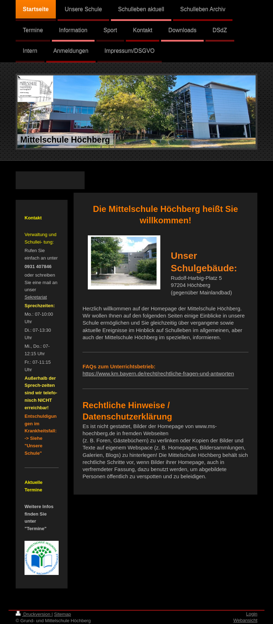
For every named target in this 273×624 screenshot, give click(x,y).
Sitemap (62, 614)
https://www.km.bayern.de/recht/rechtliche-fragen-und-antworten (158, 373)
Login (251, 614)
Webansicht (245, 620)
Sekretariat (36, 297)
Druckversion (34, 614)
